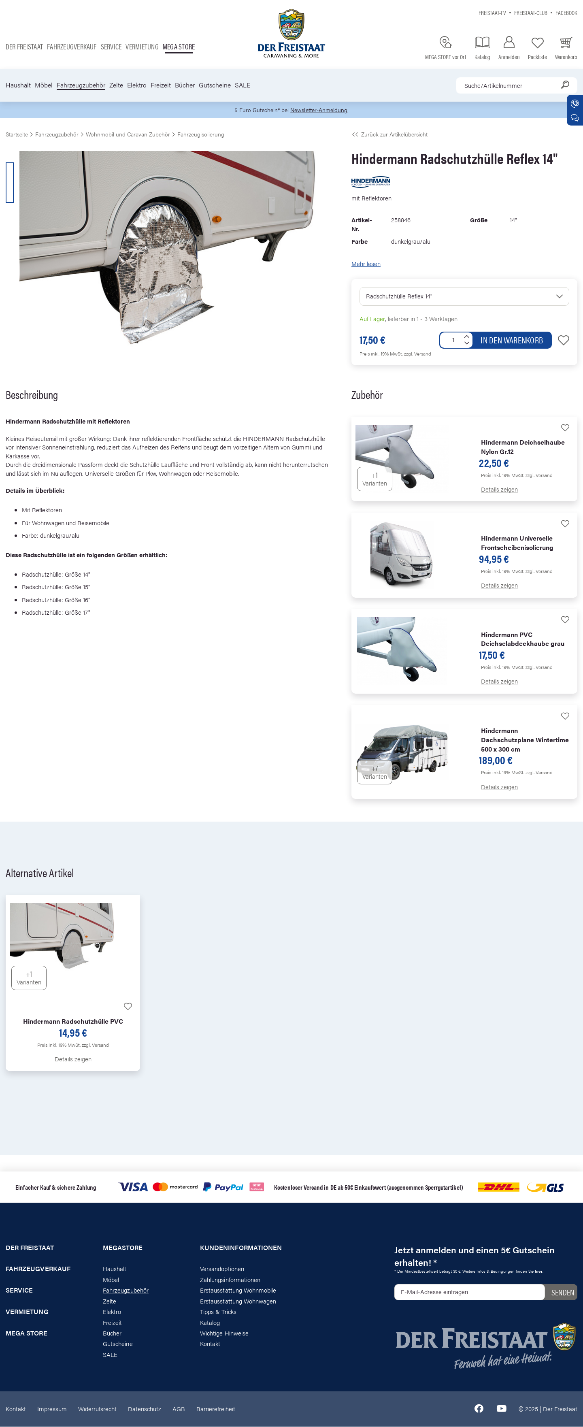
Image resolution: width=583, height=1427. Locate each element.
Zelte (116, 85)
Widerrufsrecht (97, 1409)
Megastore (123, 1248)
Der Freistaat (24, 46)
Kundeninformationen (241, 1248)
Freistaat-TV (492, 12)
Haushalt (18, 85)
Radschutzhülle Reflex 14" (399, 296)
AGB (178, 1409)
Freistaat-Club (530, 12)
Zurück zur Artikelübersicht (389, 134)
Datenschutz (144, 1409)
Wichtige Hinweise (224, 1333)
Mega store (179, 46)
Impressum (52, 1409)
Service (111, 46)
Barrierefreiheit (215, 1409)
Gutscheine (215, 85)
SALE (242, 85)
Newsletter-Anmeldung (320, 110)
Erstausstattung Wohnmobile (238, 1290)
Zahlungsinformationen (230, 1280)
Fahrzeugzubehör (81, 85)
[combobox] (516, 85)
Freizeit (161, 85)
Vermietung (142, 46)
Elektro (137, 85)
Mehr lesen (366, 264)
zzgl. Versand (417, 354)
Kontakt (210, 1344)
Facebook (566, 12)
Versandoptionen (222, 1269)
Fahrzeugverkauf (72, 46)
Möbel (44, 85)
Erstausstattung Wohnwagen (238, 1301)
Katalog (210, 1322)
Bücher (185, 85)
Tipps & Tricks (218, 1312)
